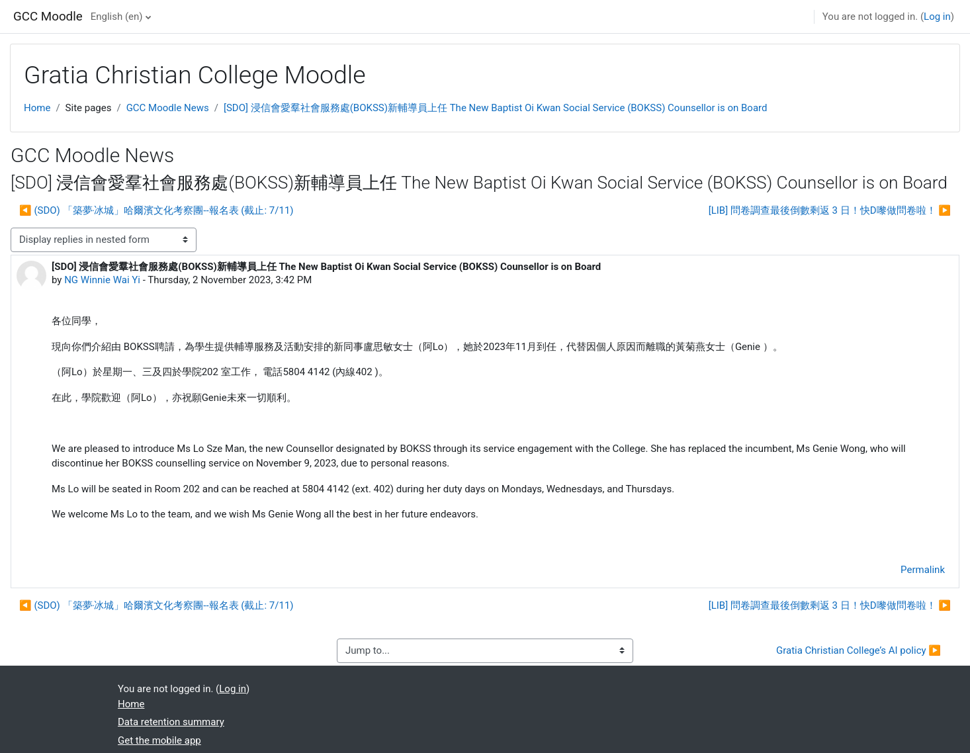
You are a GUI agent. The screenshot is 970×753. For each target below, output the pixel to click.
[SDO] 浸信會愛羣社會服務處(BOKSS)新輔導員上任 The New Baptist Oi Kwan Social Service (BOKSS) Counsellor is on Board (496, 108)
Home (37, 108)
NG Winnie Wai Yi (102, 280)
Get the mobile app (159, 740)
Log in (937, 16)
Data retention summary (171, 722)
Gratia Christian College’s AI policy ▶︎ (858, 650)
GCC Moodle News (167, 108)
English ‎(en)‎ (117, 16)
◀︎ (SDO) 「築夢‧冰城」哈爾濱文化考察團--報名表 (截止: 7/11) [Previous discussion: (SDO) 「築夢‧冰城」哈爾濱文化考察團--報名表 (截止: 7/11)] (156, 210)
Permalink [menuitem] (923, 570)
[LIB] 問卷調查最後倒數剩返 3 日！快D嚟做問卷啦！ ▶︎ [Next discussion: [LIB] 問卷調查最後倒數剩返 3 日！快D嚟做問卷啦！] (830, 210)
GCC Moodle (48, 16)
